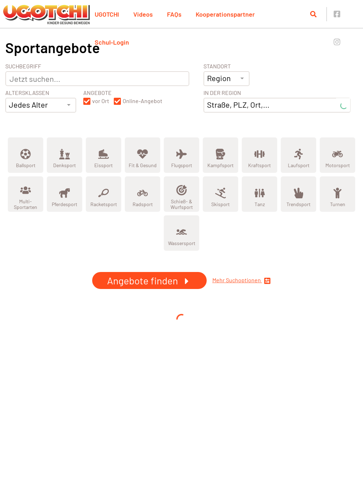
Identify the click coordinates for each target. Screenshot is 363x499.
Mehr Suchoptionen (241, 280)
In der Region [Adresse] (222, 93)
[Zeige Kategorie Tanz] (259, 194)
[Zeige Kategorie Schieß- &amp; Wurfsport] (181, 194)
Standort (217, 66)
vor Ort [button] (100, 101)
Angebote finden (149, 280)
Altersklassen (27, 93)
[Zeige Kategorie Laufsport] (298, 155)
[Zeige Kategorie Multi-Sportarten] (25, 194)
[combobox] (40, 105)
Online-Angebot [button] (142, 101)
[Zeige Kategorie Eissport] (103, 155)
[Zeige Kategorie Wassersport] (181, 233)
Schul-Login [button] (112, 42)
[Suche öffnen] (313, 14)
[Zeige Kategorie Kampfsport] (220, 155)
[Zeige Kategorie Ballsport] (25, 155)
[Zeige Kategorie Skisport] (220, 194)
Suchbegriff (23, 66)
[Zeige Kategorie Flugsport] (181, 155)
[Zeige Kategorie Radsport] (142, 194)
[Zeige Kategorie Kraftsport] (259, 155)
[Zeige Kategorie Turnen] (337, 194)
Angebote (97, 93)
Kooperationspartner (225, 14)
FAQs (174, 14)
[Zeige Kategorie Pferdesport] (64, 194)
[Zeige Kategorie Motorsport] (337, 155)
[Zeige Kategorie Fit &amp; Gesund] (142, 155)
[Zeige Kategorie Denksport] (64, 155)
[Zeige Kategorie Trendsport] (298, 194)
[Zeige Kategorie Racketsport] (103, 194)
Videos (143, 14)
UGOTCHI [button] (107, 14)
